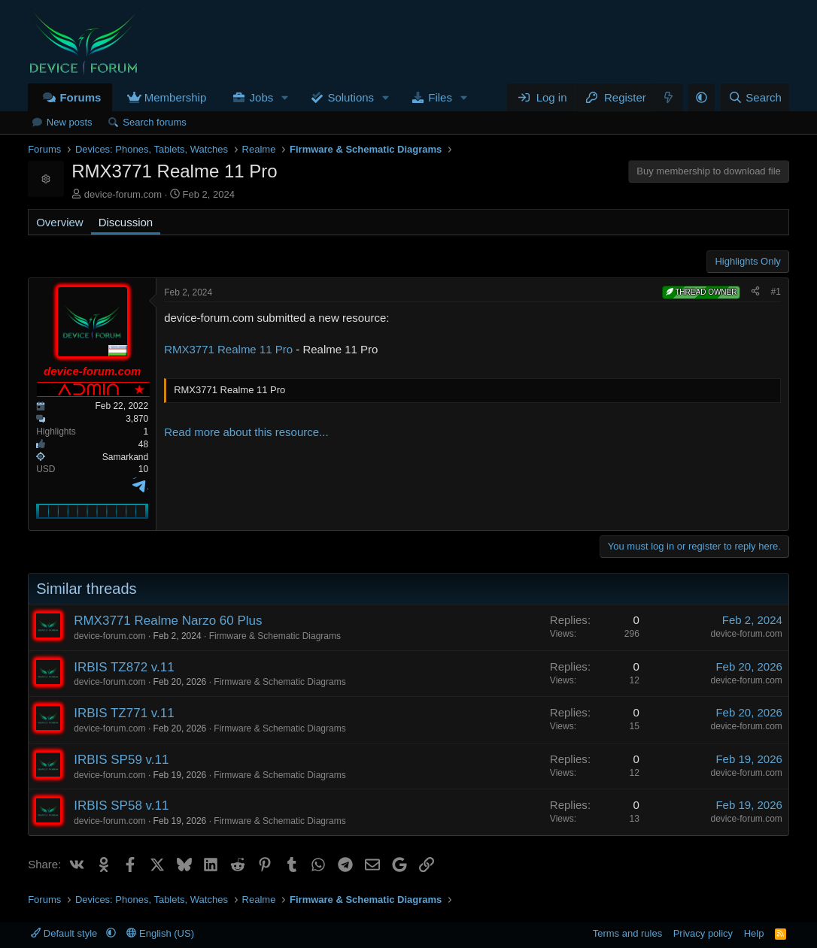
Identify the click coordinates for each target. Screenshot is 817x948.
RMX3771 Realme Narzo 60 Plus (168, 620)
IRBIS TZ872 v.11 (124, 667)
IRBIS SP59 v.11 (121, 760)
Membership (175, 97)
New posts (70, 122)
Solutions (350, 97)
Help (754, 933)
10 (143, 469)
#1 (775, 291)
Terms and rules (627, 933)
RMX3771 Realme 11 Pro (228, 349)
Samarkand (125, 457)
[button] (285, 97)
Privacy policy (703, 933)
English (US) (160, 933)
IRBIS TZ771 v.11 (124, 713)
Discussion (126, 222)
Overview (60, 222)
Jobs (262, 97)
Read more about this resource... (246, 432)
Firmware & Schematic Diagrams (275, 636)
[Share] (755, 292)
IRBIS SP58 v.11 (121, 805)
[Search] (755, 97)
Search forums (155, 122)
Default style (65, 933)
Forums (80, 97)
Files (440, 97)
